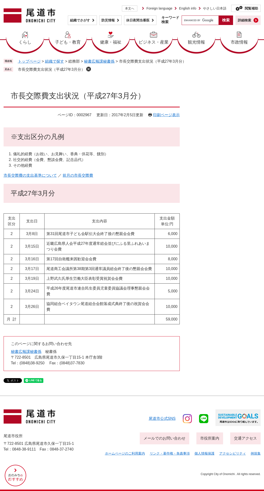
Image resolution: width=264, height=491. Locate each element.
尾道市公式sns (162, 418)
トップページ (29, 61)
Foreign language (159, 8)
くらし (25, 42)
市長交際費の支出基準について (30, 175)
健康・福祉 (110, 42)
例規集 (256, 453)
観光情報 (196, 42)
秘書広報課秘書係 (99, 61)
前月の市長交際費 (78, 175)
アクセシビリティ (232, 453)
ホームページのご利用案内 (125, 453)
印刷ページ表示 (166, 115)
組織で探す (54, 61)
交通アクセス (245, 438)
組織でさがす (80, 20)
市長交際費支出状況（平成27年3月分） (51, 69)
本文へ (129, 8)
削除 (88, 69)
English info (187, 8)
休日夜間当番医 (137, 20)
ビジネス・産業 (154, 42)
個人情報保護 (204, 453)
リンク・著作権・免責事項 (170, 453)
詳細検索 (244, 20)
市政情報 (239, 42)
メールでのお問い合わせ (164, 438)
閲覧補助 (251, 8)
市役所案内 (209, 438)
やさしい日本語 (214, 8)
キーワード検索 (170, 19)
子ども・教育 (68, 42)
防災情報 (108, 20)
